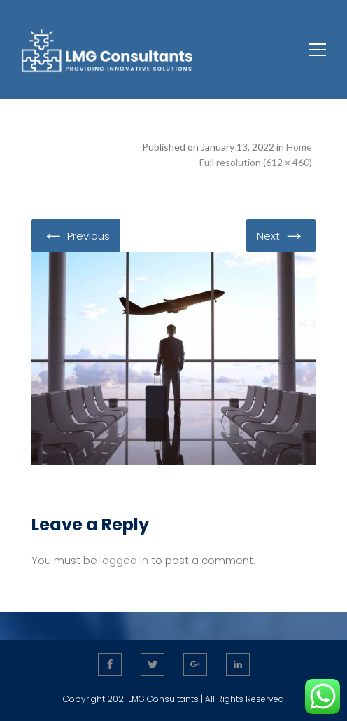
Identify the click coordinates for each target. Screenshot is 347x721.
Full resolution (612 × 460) (255, 162)
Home (299, 147)
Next (281, 234)
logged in (124, 560)
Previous (76, 234)
